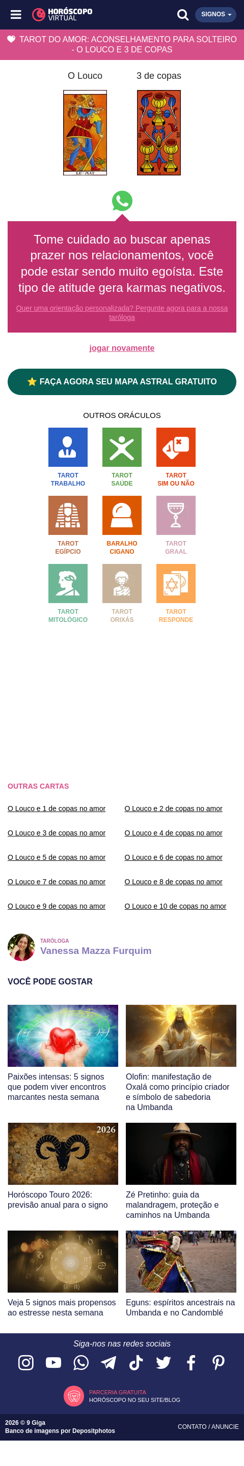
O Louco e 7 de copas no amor (56, 882)
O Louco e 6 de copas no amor (174, 857)
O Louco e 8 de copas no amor (174, 882)
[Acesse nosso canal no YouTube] (53, 1363)
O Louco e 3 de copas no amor (56, 833)
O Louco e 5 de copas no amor (56, 857)
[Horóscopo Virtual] (70, 14)
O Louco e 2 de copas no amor (174, 808)
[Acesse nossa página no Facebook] (191, 1363)
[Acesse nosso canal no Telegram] (108, 1363)
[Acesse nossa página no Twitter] (163, 1363)
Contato (193, 1426)
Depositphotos (93, 1430)
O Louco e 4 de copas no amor (174, 833)
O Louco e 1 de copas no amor (56, 808)
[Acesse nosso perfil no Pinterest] (218, 1363)
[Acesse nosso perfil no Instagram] (26, 1363)
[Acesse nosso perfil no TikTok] (136, 1363)
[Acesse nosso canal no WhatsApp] (81, 1363)
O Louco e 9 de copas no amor (56, 906)
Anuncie (225, 1426)
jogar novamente (121, 348)
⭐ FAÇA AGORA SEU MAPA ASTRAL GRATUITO (121, 381)
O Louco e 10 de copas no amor (176, 906)
